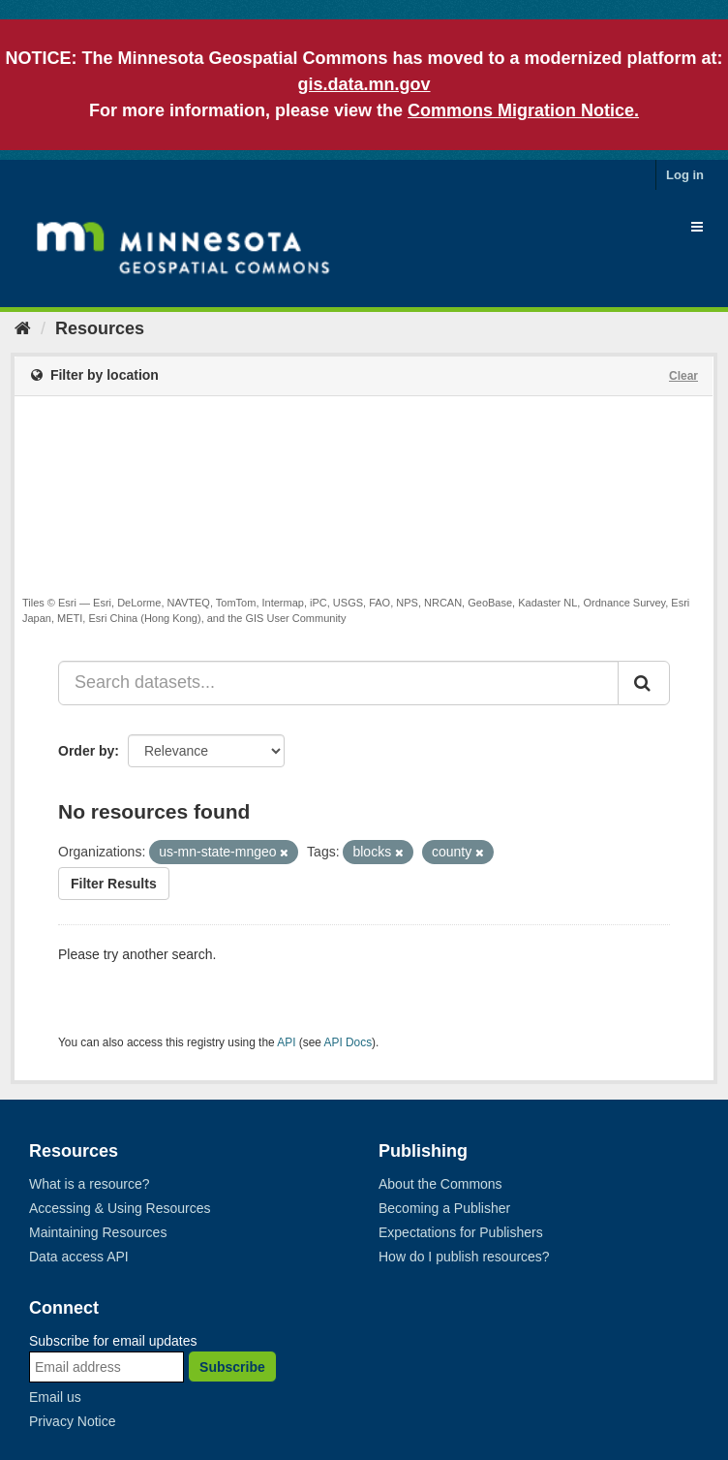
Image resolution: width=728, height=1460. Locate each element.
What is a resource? (89, 1184)
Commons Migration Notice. (523, 110)
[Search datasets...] (338, 683)
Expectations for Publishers (461, 1232)
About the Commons (440, 1184)
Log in (685, 175)
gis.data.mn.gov (363, 84)
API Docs (348, 1042)
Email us (55, 1397)
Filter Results (114, 883)
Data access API (79, 1256)
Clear (683, 376)
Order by (86, 751)
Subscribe (232, 1367)
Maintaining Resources (98, 1232)
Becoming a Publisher (444, 1208)
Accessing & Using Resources (120, 1208)
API (286, 1042)
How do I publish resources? (464, 1256)
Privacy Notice (72, 1421)
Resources (99, 328)
